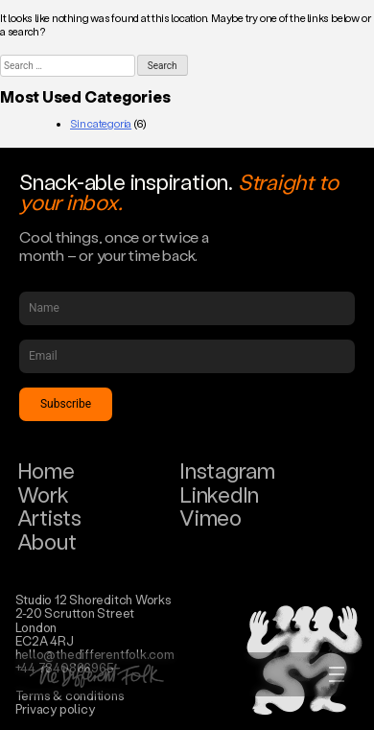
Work (43, 494)
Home (46, 470)
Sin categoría (100, 123)
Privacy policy (55, 708)
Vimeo (210, 517)
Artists (49, 517)
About (47, 541)
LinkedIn (219, 494)
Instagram (227, 470)
